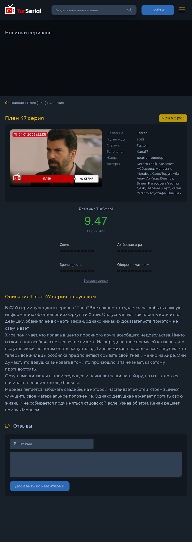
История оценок (96, 280)
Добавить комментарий (39, 486)
